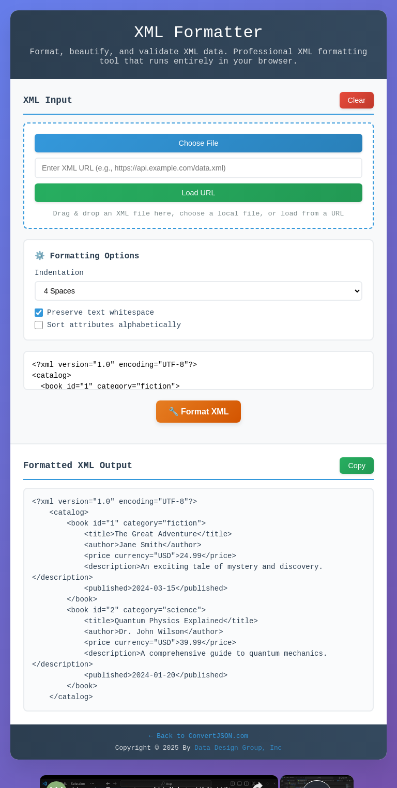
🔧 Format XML (199, 426)
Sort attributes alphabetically (108, 339)
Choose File (199, 150)
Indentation (59, 284)
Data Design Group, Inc (238, 765)
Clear (356, 107)
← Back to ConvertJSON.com (198, 751)
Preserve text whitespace (94, 325)
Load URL (199, 200)
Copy (356, 480)
